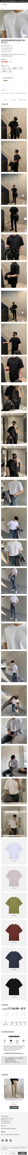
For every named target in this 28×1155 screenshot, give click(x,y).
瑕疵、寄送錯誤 (4, 1134)
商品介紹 (5, 99)
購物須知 (11, 1134)
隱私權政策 (13, 1128)
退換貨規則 (16, 1134)
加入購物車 (12, 1153)
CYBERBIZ (5, 1149)
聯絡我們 (8, 1128)
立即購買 (22, 1153)
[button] (26, 1095)
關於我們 (3, 1128)
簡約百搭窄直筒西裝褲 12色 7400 (14, 1099)
